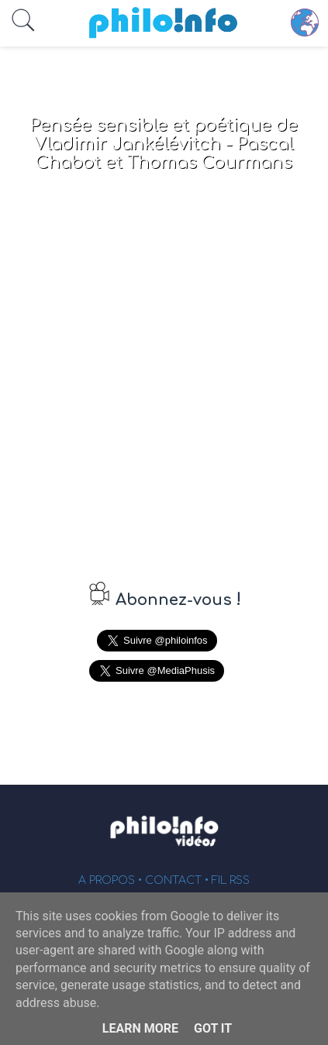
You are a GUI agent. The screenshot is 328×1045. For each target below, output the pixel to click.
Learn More (140, 1028)
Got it (213, 1028)
